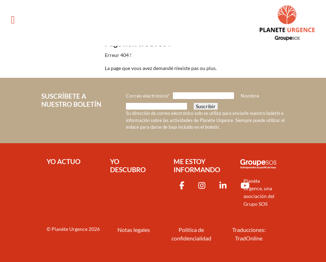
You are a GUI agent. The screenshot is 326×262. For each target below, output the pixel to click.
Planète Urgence (69, 229)
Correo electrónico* (148, 96)
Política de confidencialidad (191, 233)
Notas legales (133, 229)
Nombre (250, 96)
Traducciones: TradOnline (249, 233)
